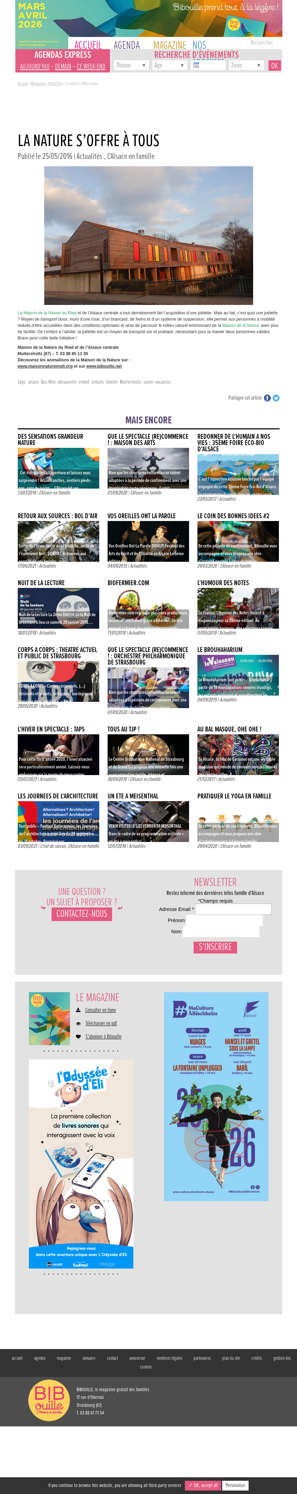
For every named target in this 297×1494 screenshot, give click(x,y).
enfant (84, 382)
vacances (163, 382)
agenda (39, 1426)
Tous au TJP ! (124, 729)
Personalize (235, 1485)
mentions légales (169, 1426)
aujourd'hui (34, 66)
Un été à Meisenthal (133, 796)
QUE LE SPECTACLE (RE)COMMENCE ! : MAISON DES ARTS (148, 440)
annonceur (137, 1426)
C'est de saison (53, 846)
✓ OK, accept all (203, 1485)
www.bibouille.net (104, 366)
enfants (98, 382)
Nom (158, 973)
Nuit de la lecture (41, 583)
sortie (148, 382)
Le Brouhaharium (219, 650)
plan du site (231, 1426)
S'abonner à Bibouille (104, 1105)
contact (112, 1426)
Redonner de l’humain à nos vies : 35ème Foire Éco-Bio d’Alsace (233, 443)
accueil (17, 1426)
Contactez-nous (81, 914)
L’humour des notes (223, 583)
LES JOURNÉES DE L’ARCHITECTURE (58, 796)
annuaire (89, 1426)
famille (112, 382)
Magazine (38, 84)
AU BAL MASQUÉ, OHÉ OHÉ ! (229, 729)
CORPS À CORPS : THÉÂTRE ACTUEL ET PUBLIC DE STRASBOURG (57, 653)
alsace (33, 382)
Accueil (23, 84)
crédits (256, 1426)
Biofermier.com (128, 583)
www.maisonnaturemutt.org (45, 366)
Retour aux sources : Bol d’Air (57, 516)
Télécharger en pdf (101, 1091)
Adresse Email (170, 919)
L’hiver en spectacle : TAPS (51, 729)
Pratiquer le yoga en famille (234, 796)
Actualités (55, 84)
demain (63, 66)
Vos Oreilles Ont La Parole (142, 516)
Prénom (161, 946)
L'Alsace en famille (131, 156)
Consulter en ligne (100, 1078)
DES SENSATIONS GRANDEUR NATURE (50, 440)
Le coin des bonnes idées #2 (233, 516)
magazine (64, 1426)
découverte (67, 382)
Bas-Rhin (48, 382)
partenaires (202, 1426)
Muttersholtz (130, 382)
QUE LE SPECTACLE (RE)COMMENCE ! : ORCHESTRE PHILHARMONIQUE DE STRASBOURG (148, 656)
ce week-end (91, 66)
